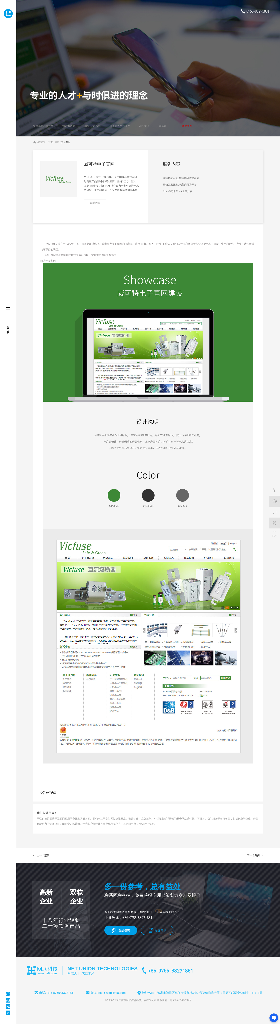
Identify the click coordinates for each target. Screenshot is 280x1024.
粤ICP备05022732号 (181, 1000)
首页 (50, 142)
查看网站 (95, 202)
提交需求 (160, 930)
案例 (57, 142)
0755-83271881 (257, 11)
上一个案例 (43, 855)
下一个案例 (253, 855)
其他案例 (65, 142)
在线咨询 (124, 930)
